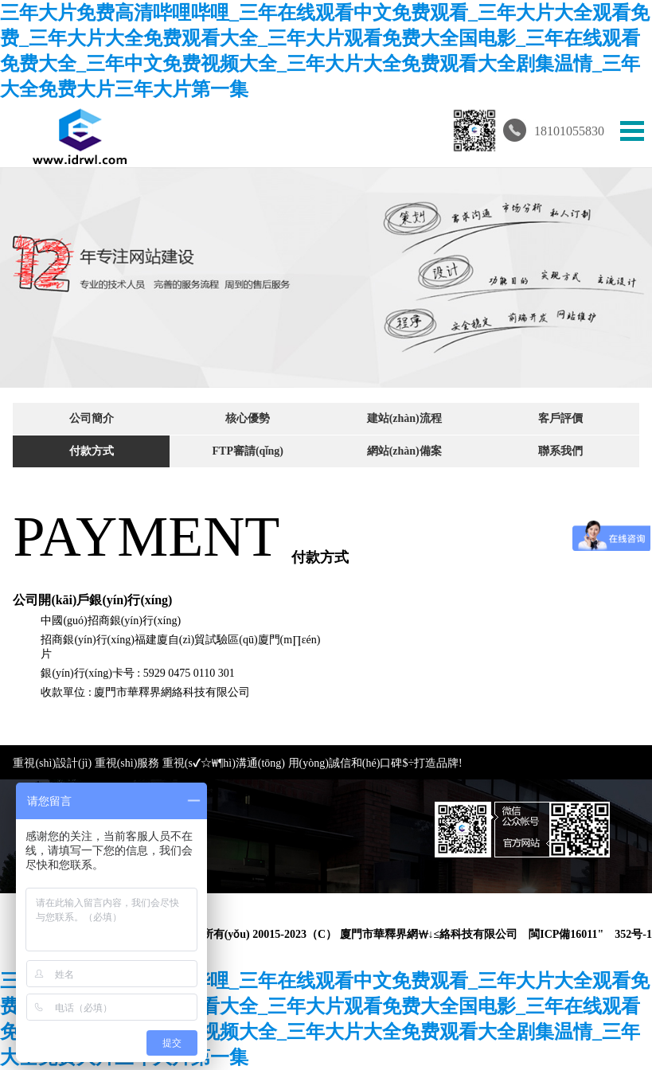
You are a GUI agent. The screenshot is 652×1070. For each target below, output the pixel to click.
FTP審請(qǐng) (248, 451)
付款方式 (91, 451)
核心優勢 (247, 418)
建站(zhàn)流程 (404, 418)
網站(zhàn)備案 (404, 451)
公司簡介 (91, 418)
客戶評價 (560, 418)
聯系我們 (560, 451)
